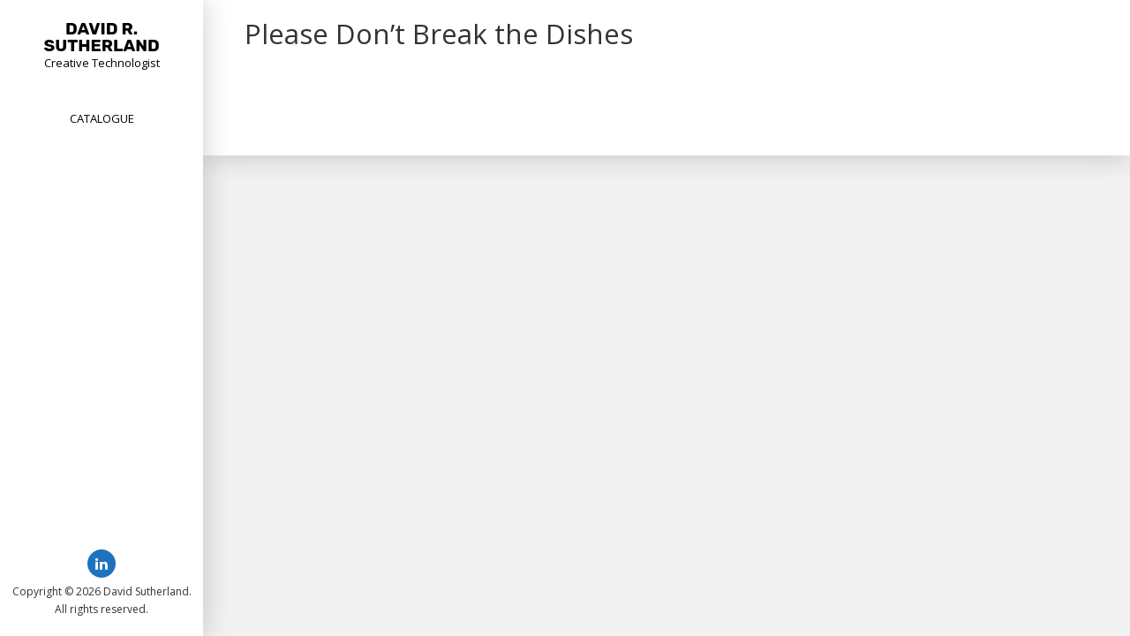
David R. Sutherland (102, 37)
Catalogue (102, 118)
